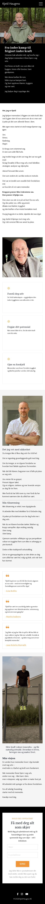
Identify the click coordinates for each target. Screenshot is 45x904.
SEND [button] (22, 864)
